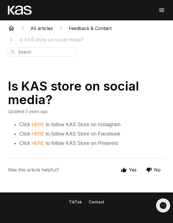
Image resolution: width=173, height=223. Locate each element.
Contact (96, 202)
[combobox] (42, 52)
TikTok (75, 202)
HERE (38, 124)
